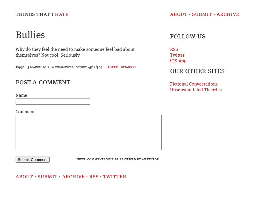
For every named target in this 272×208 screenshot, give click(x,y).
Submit (202, 14)
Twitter (177, 55)
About (178, 14)
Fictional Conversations (194, 84)
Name (21, 95)
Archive (228, 14)
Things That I (42, 14)
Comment (25, 112)
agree (112, 67)
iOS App (178, 61)
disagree (128, 67)
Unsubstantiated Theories (196, 90)
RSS (174, 49)
